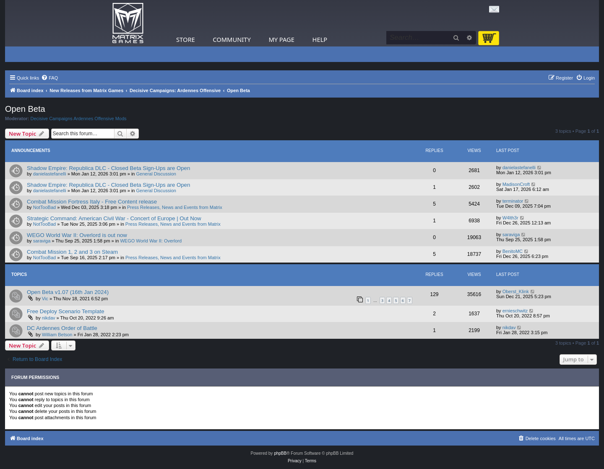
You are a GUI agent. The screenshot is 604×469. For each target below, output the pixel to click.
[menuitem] (49, 78)
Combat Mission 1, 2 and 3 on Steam (72, 252)
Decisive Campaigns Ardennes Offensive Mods (79, 118)
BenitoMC (512, 251)
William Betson (57, 334)
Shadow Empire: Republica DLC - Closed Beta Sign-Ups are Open (108, 168)
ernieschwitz (515, 310)
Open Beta (25, 108)
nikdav (48, 317)
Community (231, 39)
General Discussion (156, 173)
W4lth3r (510, 217)
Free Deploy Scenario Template (65, 311)
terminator (512, 201)
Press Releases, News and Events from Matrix (174, 207)
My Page (281, 39)
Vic (45, 298)
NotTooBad (44, 207)
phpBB (280, 453)
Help (320, 39)
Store (185, 39)
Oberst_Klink (515, 291)
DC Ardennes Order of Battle (62, 328)
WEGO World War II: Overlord (151, 240)
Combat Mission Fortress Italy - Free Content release (92, 201)
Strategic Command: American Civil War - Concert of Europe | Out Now (114, 218)
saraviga (42, 240)
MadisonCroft (516, 184)
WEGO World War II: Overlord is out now (77, 235)
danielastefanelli (49, 173)
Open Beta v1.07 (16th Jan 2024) (68, 292)
